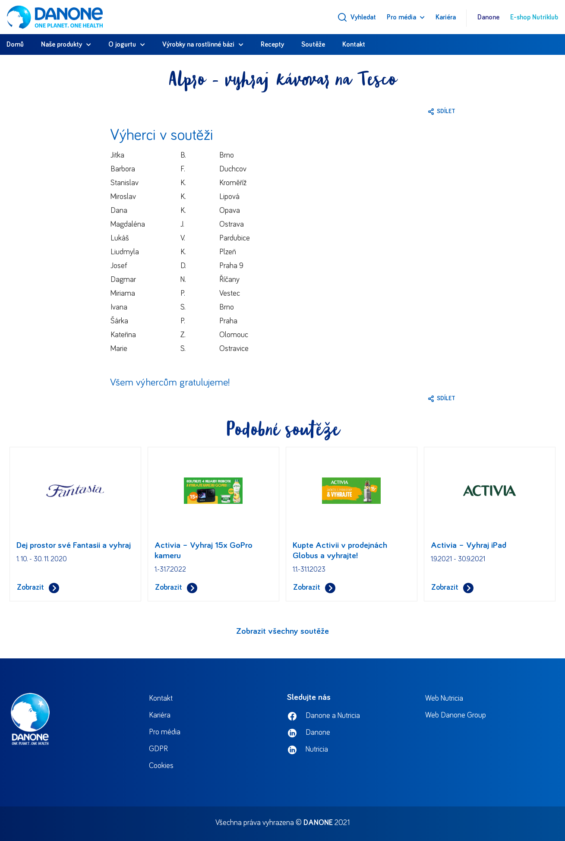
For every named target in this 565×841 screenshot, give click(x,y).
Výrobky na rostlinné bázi (198, 44)
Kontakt (353, 44)
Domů (15, 44)
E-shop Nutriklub (534, 17)
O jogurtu (122, 44)
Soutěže (313, 44)
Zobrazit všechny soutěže (282, 631)
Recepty (272, 44)
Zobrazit (38, 588)
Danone (488, 17)
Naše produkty (61, 44)
